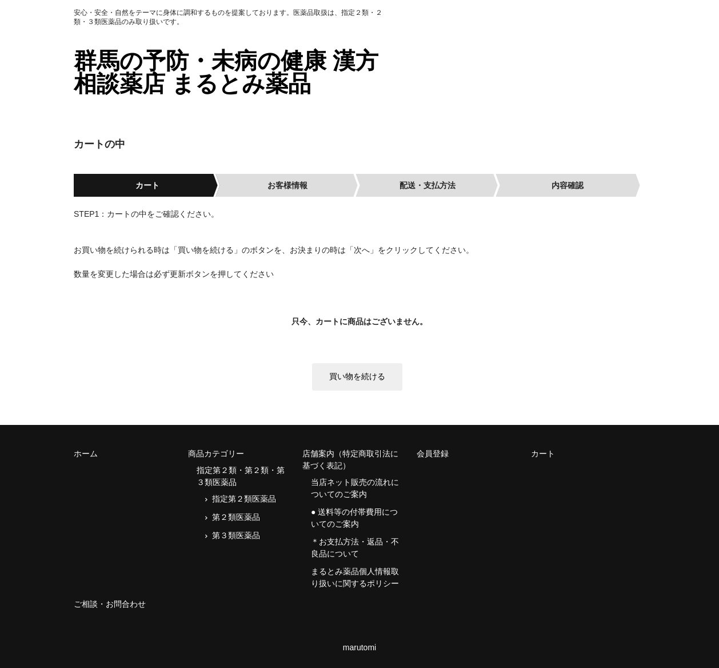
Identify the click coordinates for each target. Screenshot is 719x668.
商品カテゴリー (216, 453)
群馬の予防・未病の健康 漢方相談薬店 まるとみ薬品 (226, 72)
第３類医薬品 (236, 535)
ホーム (86, 453)
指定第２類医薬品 (244, 498)
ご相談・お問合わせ (110, 604)
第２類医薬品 (236, 517)
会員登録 (433, 453)
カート (543, 453)
